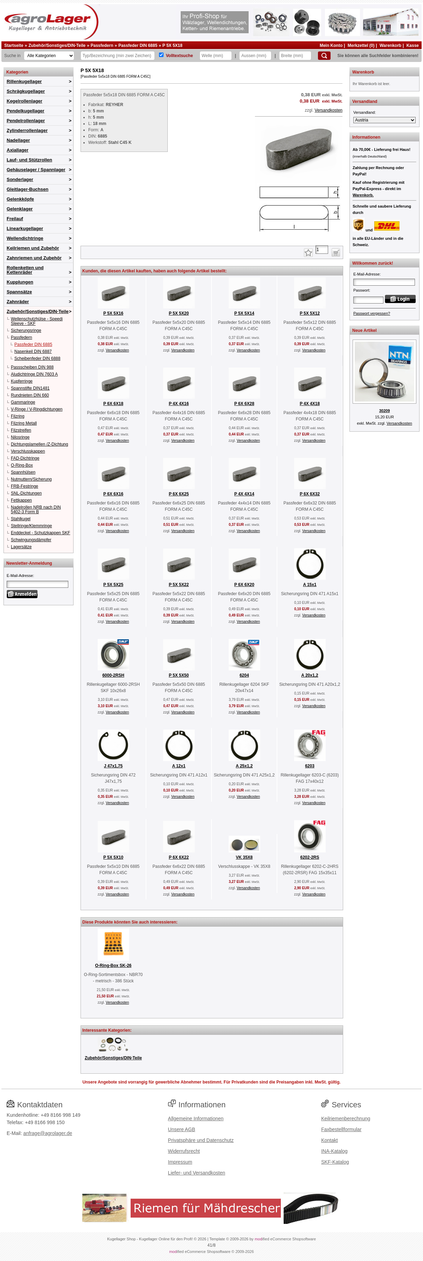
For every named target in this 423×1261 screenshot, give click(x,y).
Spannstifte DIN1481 (30, 388)
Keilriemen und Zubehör (33, 248)
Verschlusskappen (28, 451)
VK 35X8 (244, 857)
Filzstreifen (21, 430)
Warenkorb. (363, 195)
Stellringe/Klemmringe (31, 525)
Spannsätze (19, 291)
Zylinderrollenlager (27, 130)
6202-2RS (309, 857)
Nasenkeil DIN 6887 (33, 351)
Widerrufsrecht (184, 1151)
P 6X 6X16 (113, 494)
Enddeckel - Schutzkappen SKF (40, 532)
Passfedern (102, 45)
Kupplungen (20, 282)
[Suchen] (324, 55)
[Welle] (215, 55)
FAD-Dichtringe (25, 458)
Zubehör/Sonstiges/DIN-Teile (56, 45)
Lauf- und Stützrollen (29, 159)
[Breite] (295, 55)
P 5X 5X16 (113, 313)
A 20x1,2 (309, 675)
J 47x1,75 (113, 766)
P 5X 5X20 (179, 313)
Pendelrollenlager (26, 120)
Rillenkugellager (24, 81)
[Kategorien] (49, 55)
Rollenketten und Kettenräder (25, 270)
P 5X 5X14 (244, 313)
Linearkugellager (25, 228)
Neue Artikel (364, 330)
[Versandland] (384, 120)
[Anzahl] (321, 249)
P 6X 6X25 (179, 494)
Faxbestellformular (341, 1129)
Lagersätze (21, 546)
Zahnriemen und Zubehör (34, 257)
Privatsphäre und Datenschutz (201, 1140)
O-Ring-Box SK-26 (113, 965)
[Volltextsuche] (161, 55)
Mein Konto (331, 45)
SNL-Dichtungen (26, 493)
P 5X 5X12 (310, 313)
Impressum (180, 1162)
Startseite (13, 45)
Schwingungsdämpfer (31, 539)
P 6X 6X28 (244, 403)
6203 (309, 766)
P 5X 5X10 (113, 857)
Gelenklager (20, 208)
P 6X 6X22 (179, 857)
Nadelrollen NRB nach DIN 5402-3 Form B (36, 509)
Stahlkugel (20, 518)
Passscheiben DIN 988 (32, 367)
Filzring (18, 416)
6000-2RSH (113, 675)
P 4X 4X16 (179, 403)
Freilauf (15, 218)
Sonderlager (20, 179)
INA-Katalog (334, 1151)
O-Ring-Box (22, 465)
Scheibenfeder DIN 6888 (37, 358)
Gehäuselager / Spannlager (36, 169)
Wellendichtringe (25, 238)
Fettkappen (21, 500)
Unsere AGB (181, 1129)
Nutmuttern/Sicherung (31, 479)
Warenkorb (390, 45)
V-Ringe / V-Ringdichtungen (36, 409)
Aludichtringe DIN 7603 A (34, 374)
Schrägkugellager (26, 91)
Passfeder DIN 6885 (137, 45)
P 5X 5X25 (113, 584)
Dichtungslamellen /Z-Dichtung (39, 444)
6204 (244, 675)
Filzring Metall (24, 423)
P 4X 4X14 (244, 494)
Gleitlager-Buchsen (27, 189)
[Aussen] (255, 55)
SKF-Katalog (335, 1162)
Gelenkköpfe (20, 199)
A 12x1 (178, 766)
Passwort (361, 290)
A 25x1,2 (244, 766)
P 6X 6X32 (310, 494)
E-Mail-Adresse (20, 575)
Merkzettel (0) (361, 45)
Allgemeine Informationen (196, 1118)
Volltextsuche (179, 55)
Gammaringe (23, 402)
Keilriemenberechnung (345, 1118)
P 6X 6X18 (113, 403)
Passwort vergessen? (371, 313)
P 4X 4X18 (310, 403)
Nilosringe (20, 437)
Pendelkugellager (25, 110)
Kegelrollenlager (24, 101)
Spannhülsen (23, 472)
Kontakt (329, 1140)
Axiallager (17, 150)
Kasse (413, 45)
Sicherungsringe (26, 330)
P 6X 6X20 (244, 584)
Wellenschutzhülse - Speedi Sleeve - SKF (37, 321)
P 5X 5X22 (179, 584)
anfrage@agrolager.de (47, 1133)
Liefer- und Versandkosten (196, 1173)
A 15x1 (309, 584)
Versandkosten (328, 110)
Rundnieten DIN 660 (30, 395)
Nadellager (18, 140)
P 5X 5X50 (179, 675)
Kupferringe (22, 381)
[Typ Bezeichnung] (117, 55)
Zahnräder (18, 301)
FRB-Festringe (24, 486)
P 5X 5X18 (172, 45)
